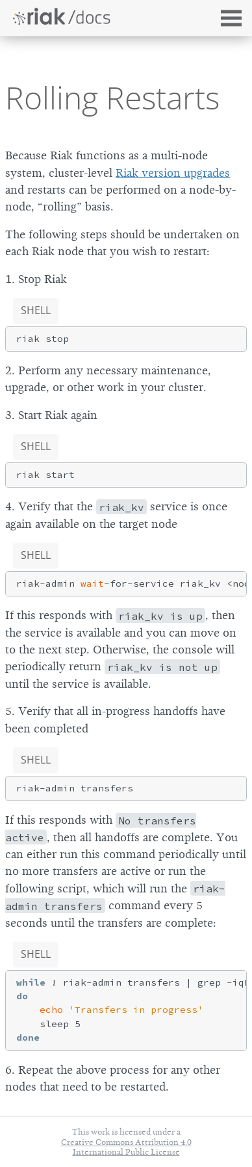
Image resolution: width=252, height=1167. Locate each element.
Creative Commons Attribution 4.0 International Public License (126, 1147)
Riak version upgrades (173, 172)
